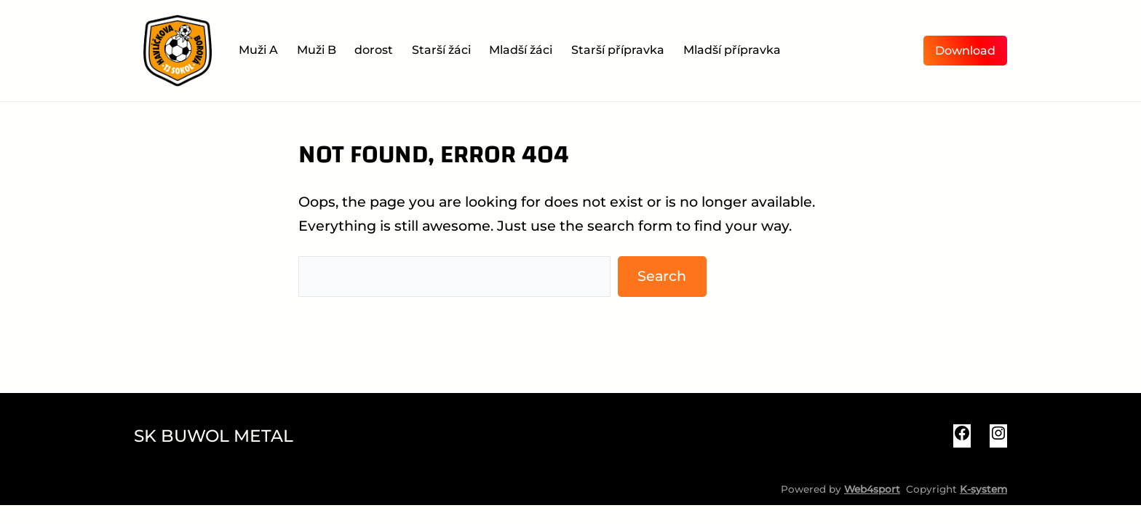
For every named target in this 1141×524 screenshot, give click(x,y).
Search (661, 276)
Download (965, 50)
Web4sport (872, 489)
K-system (983, 489)
